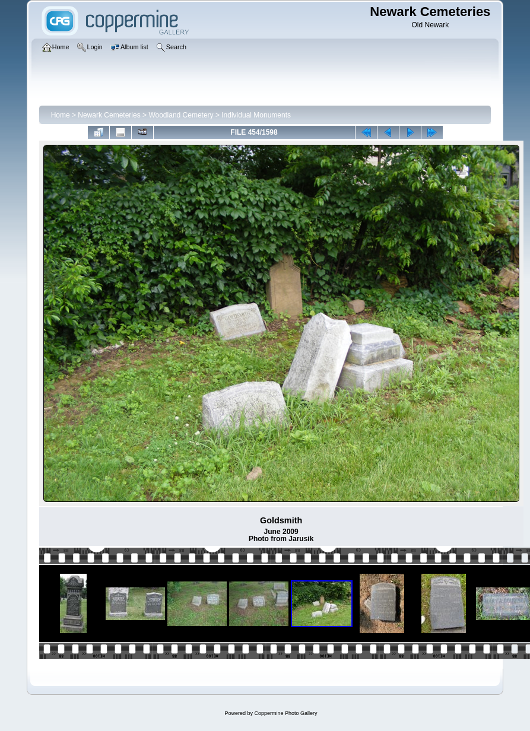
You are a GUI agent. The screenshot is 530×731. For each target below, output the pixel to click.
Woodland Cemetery (180, 115)
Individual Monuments (256, 115)
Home (60, 115)
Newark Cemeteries (109, 115)
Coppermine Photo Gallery (285, 713)
